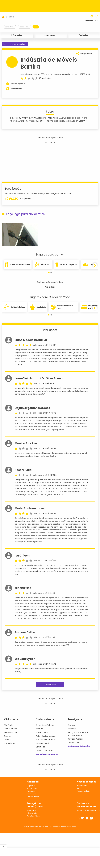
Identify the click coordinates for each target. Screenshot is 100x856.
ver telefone (16, 88)
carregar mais (50, 684)
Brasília (7, 736)
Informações (16, 35)
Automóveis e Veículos (46, 736)
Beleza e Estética (43, 743)
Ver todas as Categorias (47, 754)
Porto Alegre (9, 743)
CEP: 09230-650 (82, 74)
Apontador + (82, 785)
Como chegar (50, 35)
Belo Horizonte (10, 732)
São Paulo (8, 725)
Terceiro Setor (74, 742)
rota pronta (18, 198)
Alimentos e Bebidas (45, 725)
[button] (49, 272)
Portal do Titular (33, 816)
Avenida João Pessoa (30, 74)
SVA (78, 788)
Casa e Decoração (44, 750)
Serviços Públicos (75, 739)
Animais (39, 728)
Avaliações (83, 35)
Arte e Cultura (42, 732)
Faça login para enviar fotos (14, 44)
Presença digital (84, 791)
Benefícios (40, 747)
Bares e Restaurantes (45, 739)
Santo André (65, 74)
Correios (71, 725)
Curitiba (7, 739)
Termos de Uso (33, 796)
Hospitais (72, 728)
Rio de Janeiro (10, 728)
